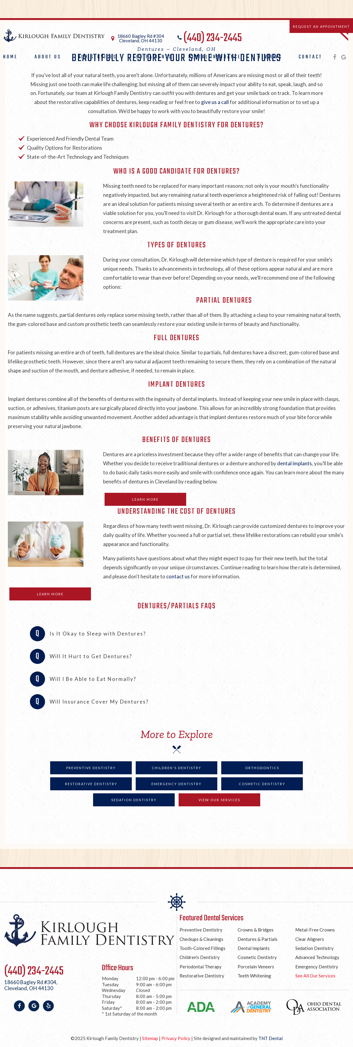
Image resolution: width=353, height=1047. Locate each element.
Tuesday (110, 984)
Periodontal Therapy (201, 966)
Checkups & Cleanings (201, 939)
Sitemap (150, 1038)
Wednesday (113, 990)
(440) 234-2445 (209, 38)
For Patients (152, 57)
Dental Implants (254, 948)
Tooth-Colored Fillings (202, 948)
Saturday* (112, 1008)
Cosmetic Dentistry (262, 784)
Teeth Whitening (254, 975)
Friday (108, 1002)
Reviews (270, 57)
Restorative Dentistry (91, 784)
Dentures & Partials (257, 939)
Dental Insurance (214, 57)
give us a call (215, 102)
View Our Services (219, 800)
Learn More (145, 499)
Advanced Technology (317, 957)
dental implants (294, 463)
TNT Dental (270, 1038)
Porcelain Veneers (256, 966)
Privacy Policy (175, 1038)
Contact (310, 57)
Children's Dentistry (176, 768)
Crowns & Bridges (256, 929)
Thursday (111, 996)
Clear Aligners (309, 939)
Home (10, 57)
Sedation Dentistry (134, 800)
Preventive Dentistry (91, 768)
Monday (110, 978)
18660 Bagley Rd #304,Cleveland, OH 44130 (30, 985)
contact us (178, 576)
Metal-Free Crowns (315, 929)
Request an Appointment (321, 26)
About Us (47, 57)
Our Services (97, 57)
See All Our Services (315, 975)
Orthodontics (262, 768)
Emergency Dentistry (176, 784)
